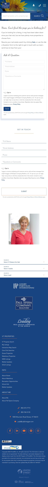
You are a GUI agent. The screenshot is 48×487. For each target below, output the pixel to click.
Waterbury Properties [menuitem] (8, 356)
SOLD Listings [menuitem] (6, 365)
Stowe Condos (8, 269)
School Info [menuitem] (5, 384)
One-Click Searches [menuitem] (8, 350)
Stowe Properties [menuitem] (7, 353)
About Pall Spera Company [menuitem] (10, 401)
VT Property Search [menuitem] (8, 342)
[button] (38, 16)
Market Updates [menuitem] (7, 362)
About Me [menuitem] (5, 398)
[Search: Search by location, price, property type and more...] (16, 16)
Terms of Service (39, 112)
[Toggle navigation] (44, 5)
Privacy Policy (16, 104)
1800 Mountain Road (24, 417)
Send (7, 109)
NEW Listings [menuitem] (6, 359)
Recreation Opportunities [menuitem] (10, 381)
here (33, 42)
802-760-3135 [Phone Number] (24, 412)
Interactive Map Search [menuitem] (9, 347)
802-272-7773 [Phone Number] (40, 5)
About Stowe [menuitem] (6, 375)
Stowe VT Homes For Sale (12, 262)
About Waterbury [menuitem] (7, 378)
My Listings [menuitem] (5, 345)
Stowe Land (7, 275)
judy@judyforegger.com (24, 421)
